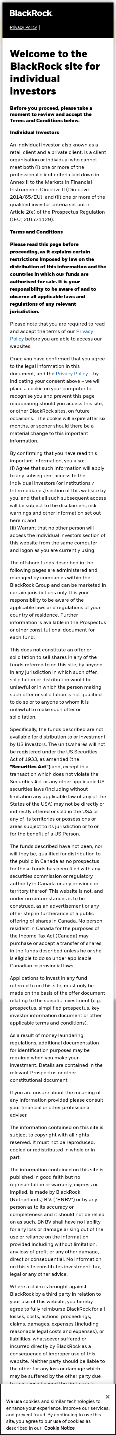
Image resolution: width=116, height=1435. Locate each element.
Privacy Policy (72, 374)
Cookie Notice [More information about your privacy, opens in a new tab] (59, 1431)
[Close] (107, 1399)
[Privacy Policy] (25, 27)
